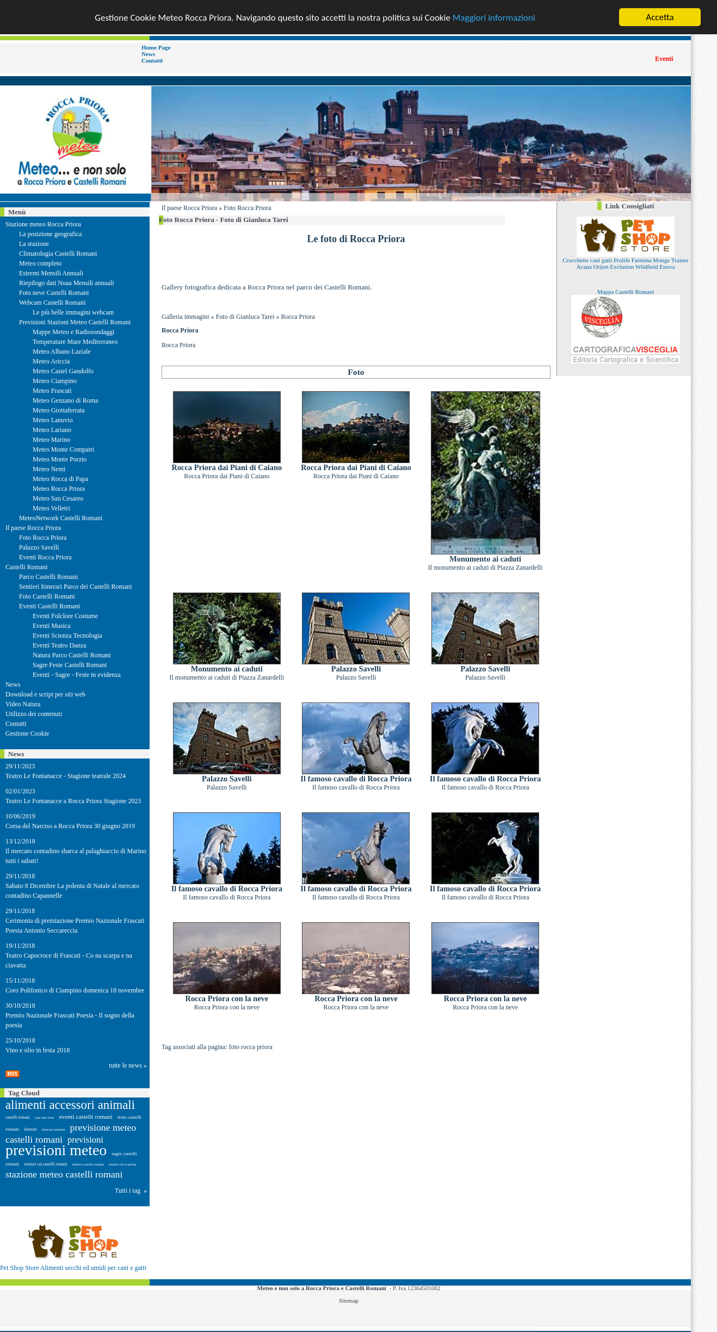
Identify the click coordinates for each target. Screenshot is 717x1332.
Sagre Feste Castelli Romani (70, 665)
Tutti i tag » (131, 1190)
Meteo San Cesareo (58, 498)
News (148, 54)
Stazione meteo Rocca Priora (43, 224)
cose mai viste (44, 1117)
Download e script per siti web (45, 694)
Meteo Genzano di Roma (65, 400)
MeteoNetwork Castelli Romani (60, 518)
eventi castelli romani (86, 1116)
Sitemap (348, 1300)
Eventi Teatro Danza (59, 645)
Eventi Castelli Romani (49, 606)
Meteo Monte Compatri (63, 449)
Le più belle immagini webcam (73, 312)
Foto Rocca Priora (247, 208)
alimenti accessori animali (70, 1105)
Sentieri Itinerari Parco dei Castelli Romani (75, 586)
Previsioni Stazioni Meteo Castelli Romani (75, 322)
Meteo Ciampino (55, 381)
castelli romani (17, 1117)
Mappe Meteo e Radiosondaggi (73, 332)
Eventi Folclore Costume (65, 616)
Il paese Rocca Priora (33, 528)
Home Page (155, 47)
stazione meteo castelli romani (63, 1174)
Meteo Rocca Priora (59, 488)
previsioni (85, 1139)
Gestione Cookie (27, 733)
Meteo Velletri (51, 508)
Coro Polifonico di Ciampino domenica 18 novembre (74, 990)
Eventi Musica (52, 626)
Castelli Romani (26, 567)
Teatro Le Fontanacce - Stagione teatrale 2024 (65, 776)
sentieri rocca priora (122, 1164)
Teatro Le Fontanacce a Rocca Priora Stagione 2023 (73, 801)
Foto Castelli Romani (47, 596)
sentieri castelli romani (88, 1164)
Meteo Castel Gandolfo (63, 371)
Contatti (152, 60)
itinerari (30, 1129)
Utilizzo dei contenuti (33, 714)
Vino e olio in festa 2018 (37, 1050)
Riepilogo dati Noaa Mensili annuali (66, 283)
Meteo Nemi (49, 469)
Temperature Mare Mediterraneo (75, 342)
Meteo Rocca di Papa (60, 479)
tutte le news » (128, 1065)
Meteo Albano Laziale (62, 351)
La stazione (34, 244)
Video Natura (22, 704)
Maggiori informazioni (494, 17)
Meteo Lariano (52, 430)
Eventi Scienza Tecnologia (67, 635)
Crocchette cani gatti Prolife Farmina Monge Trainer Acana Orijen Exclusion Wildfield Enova (626, 263)
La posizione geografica (50, 234)
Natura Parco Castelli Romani (72, 655)
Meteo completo (40, 263)
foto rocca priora (251, 1047)
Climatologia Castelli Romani (58, 253)
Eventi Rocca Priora (45, 557)
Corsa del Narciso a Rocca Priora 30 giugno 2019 (70, 826)
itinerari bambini (53, 1129)
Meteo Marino (51, 439)
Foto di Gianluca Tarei (245, 316)
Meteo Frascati (52, 390)
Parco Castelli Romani (48, 577)
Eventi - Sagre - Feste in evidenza (77, 675)
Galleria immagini (185, 316)
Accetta (659, 17)
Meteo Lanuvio (53, 420)
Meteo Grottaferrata (59, 410)
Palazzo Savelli (39, 547)
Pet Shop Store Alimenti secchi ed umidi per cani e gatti (73, 1268)
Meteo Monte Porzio (59, 459)
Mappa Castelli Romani (625, 291)
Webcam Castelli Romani (52, 302)
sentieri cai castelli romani (45, 1164)
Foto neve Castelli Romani (54, 293)
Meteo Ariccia (51, 361)
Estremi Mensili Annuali (51, 273)
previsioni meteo (56, 1150)
